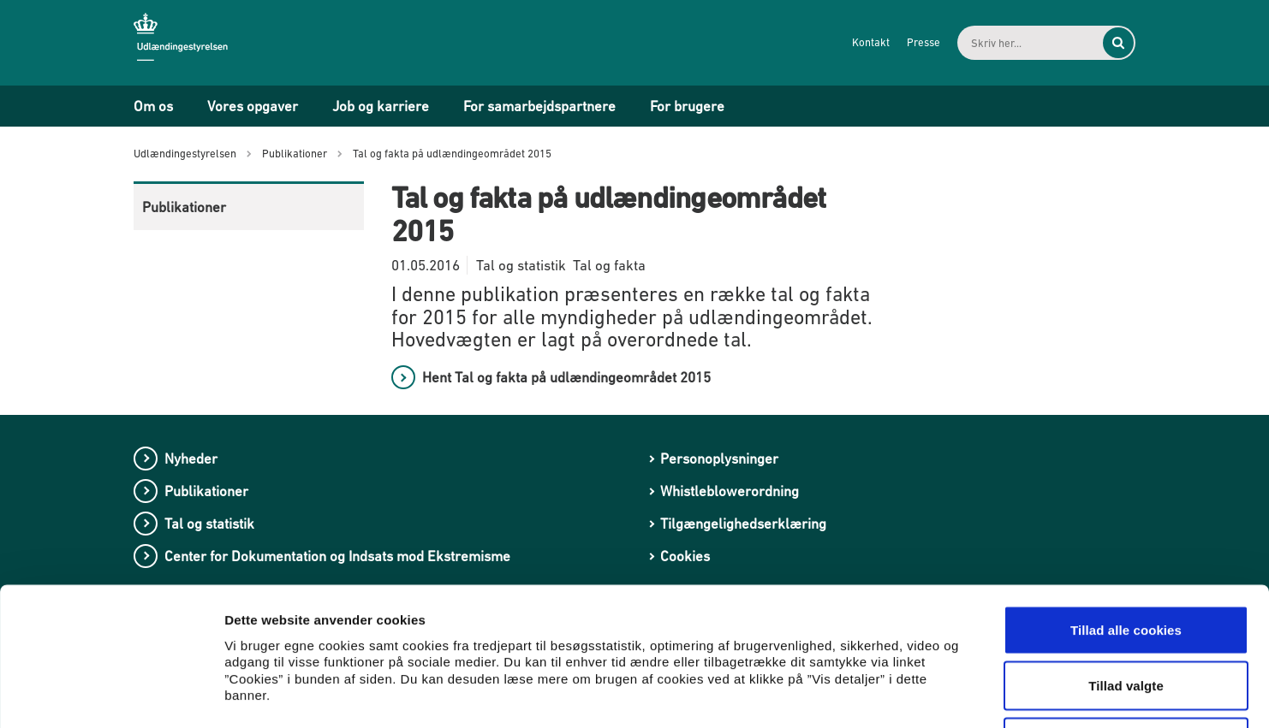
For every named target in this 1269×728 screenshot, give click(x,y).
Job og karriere (380, 106)
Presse (923, 42)
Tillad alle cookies (1126, 503)
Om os (153, 106)
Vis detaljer (890, 694)
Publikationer (184, 207)
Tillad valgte (1126, 560)
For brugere (687, 106)
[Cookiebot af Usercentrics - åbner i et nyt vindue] (111, 694)
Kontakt (871, 42)
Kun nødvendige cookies (1126, 615)
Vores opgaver (252, 106)
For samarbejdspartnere (539, 106)
